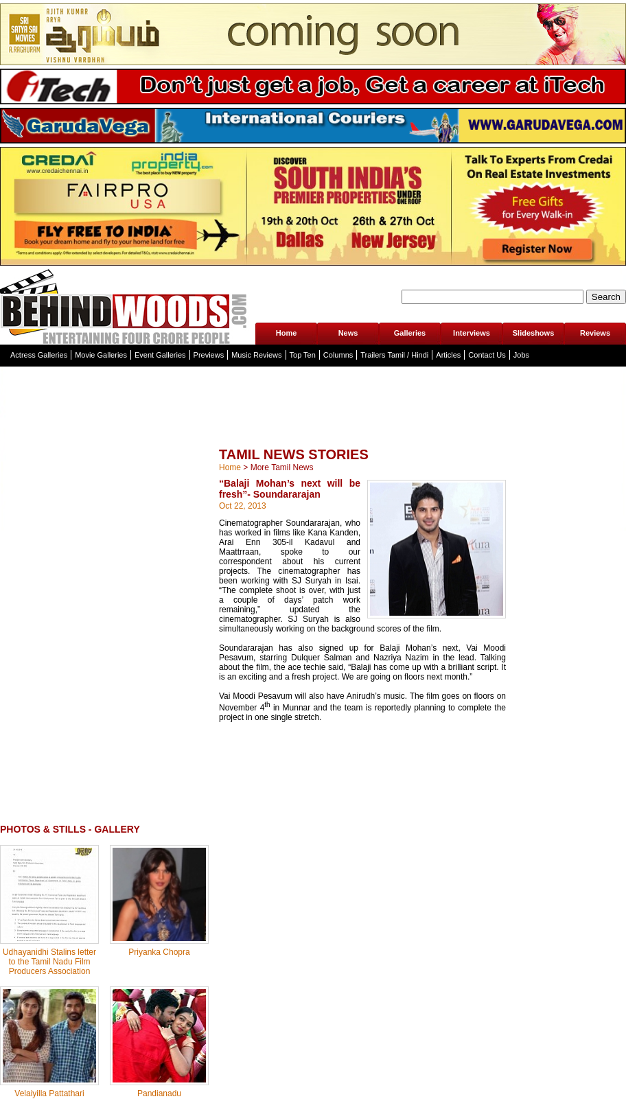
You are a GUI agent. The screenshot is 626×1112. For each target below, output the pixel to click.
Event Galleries (160, 355)
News (348, 333)
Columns (338, 355)
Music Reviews (256, 355)
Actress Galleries (38, 355)
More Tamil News (282, 467)
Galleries (410, 333)
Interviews (471, 333)
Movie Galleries (101, 355)
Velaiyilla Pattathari (49, 1093)
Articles (448, 355)
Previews (209, 355)
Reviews (595, 333)
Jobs (521, 355)
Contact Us (486, 355)
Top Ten (303, 355)
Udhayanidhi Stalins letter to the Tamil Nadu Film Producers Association (49, 961)
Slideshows (534, 333)
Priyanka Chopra (158, 952)
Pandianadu (159, 1093)
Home (286, 333)
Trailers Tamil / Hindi (394, 355)
